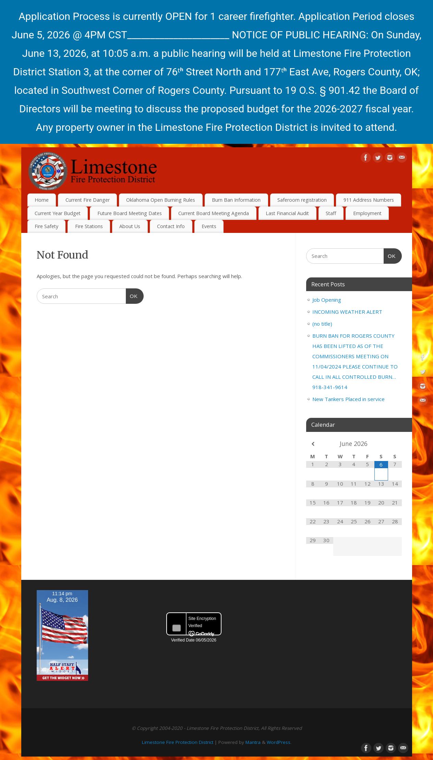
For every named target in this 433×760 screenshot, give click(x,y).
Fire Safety (46, 226)
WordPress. (279, 742)
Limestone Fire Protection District (177, 742)
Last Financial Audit (287, 213)
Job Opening (326, 299)
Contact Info (171, 226)
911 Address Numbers (369, 200)
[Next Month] (395, 444)
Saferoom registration (302, 200)
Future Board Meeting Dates (129, 213)
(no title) (322, 323)
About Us (129, 226)
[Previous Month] (313, 444)
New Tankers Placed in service (348, 399)
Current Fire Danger (87, 200)
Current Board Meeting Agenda (213, 213)
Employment (367, 213)
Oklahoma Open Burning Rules (160, 200)
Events (209, 226)
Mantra (253, 742)
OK (132, 295)
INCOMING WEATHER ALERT (347, 311)
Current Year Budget (58, 213)
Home (42, 200)
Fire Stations (89, 226)
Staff (331, 213)
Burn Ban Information (236, 200)
